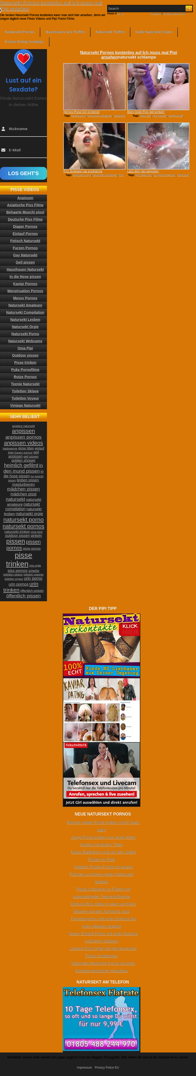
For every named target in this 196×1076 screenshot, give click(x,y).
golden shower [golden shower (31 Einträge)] (23, 460)
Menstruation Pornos (25, 291)
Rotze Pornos (25, 377)
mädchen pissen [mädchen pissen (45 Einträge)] (23, 489)
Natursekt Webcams (25, 341)
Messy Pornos (25, 298)
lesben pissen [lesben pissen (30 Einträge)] (28, 480)
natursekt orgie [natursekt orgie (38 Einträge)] (29, 513)
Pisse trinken (25, 362)
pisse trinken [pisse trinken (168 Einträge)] (19, 559)
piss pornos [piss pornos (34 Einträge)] (18, 570)
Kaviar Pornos (25, 284)
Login (120, 13)
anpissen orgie (82, 174)
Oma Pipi (25, 348)
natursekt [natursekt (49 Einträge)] (15, 499)
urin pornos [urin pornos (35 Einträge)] (19, 584)
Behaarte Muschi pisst (25, 212)
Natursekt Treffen (110, 32)
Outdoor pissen (25, 355)
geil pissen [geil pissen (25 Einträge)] (31, 456)
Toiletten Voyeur (25, 398)
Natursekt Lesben (25, 320)
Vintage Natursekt (25, 405)
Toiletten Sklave (25, 391)
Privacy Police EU (107, 1067)
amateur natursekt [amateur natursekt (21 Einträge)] (23, 425)
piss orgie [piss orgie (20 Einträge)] (35, 565)
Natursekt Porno (25, 334)
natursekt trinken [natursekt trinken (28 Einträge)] (17, 532)
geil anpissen (144, 174)
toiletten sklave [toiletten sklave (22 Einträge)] (13, 574)
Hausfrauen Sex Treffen (65, 32)
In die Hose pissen (25, 277)
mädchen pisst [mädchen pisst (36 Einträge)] (23, 494)
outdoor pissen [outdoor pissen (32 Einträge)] (17, 536)
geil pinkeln (160, 115)
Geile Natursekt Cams (154, 32)
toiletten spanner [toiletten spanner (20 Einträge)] (33, 574)
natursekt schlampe (100, 115)
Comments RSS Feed (174, 13)
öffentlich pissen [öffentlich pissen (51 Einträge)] (23, 595)
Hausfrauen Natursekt (25, 269)
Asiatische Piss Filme (25, 205)
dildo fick (145, 115)
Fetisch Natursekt (25, 241)
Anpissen (25, 198)
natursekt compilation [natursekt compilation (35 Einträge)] (22, 506)
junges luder (175, 115)
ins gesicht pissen (164, 174)
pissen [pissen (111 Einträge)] (15, 541)
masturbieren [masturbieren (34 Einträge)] (23, 484)
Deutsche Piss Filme (25, 219)
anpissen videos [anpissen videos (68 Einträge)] (23, 443)
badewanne (78, 115)
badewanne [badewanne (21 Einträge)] (10, 448)
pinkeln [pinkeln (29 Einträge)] (36, 536)
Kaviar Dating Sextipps (24, 42)
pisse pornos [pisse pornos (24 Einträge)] (32, 548)
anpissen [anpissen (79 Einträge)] (23, 431)
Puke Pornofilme (25, 370)
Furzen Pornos (25, 248)
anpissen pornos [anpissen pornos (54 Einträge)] (23, 437)
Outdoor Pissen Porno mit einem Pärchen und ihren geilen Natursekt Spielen (101, 874)
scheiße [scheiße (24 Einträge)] (33, 571)
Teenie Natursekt (25, 384)
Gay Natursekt (25, 255)
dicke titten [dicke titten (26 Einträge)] (26, 448)
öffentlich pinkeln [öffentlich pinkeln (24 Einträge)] (32, 591)
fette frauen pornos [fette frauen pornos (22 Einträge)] (20, 452)
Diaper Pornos (25, 226)
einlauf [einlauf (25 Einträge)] (39, 448)
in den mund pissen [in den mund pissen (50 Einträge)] (23, 468)
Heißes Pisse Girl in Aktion (81, 112)
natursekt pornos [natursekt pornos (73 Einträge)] (23, 526)
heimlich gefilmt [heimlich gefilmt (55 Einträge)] (21, 465)
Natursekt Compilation (25, 312)
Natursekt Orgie (25, 327)
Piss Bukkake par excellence (82, 171)
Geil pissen (25, 262)
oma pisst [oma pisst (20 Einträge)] (37, 531)
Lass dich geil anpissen (143, 171)
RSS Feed (156, 13)
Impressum (84, 1067)
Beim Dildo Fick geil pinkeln (146, 112)
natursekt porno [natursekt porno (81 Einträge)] (23, 519)
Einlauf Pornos (25, 234)
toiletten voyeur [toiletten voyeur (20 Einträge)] (14, 578)
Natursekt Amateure (25, 305)
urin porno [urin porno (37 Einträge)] (33, 578)
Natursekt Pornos (20, 32)
